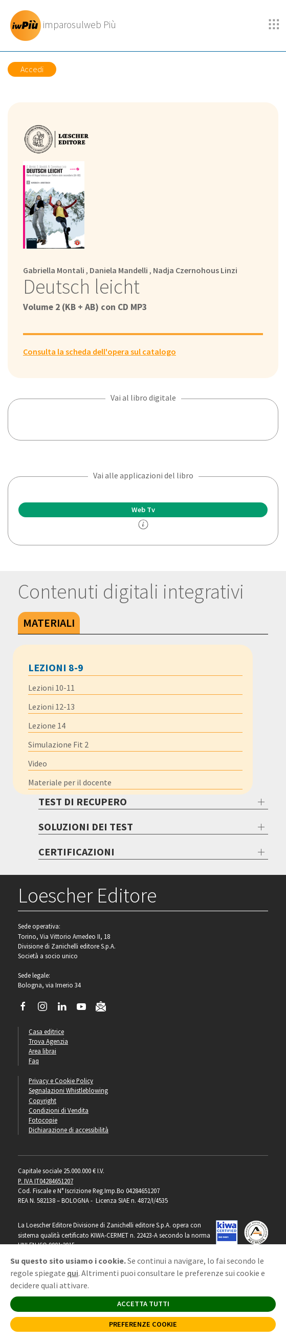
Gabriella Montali (53, 270)
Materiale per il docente (70, 782)
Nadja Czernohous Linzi (195, 270)
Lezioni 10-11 (51, 688)
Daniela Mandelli (119, 270)
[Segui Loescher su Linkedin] (66, 1009)
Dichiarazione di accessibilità (68, 1130)
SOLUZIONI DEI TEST (85, 826)
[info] (143, 524)
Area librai (42, 1051)
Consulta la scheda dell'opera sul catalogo (99, 351)
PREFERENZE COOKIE (143, 1324)
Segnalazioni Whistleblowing (68, 1090)
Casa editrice (46, 1031)
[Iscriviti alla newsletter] (105, 1008)
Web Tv (143, 509)
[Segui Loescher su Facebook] (27, 1009)
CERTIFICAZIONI (76, 851)
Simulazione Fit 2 (58, 744)
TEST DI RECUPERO (82, 801)
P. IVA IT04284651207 (45, 1181)
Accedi (31, 69)
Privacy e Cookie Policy (61, 1080)
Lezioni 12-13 (51, 706)
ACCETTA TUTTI (143, 1303)
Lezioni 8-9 (55, 667)
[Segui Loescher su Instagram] (46, 1009)
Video (37, 763)
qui (72, 1273)
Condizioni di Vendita (59, 1110)
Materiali (49, 622)
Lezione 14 (46, 725)
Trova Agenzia (48, 1041)
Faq (34, 1061)
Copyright (42, 1100)
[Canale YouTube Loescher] (85, 1009)
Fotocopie (43, 1120)
